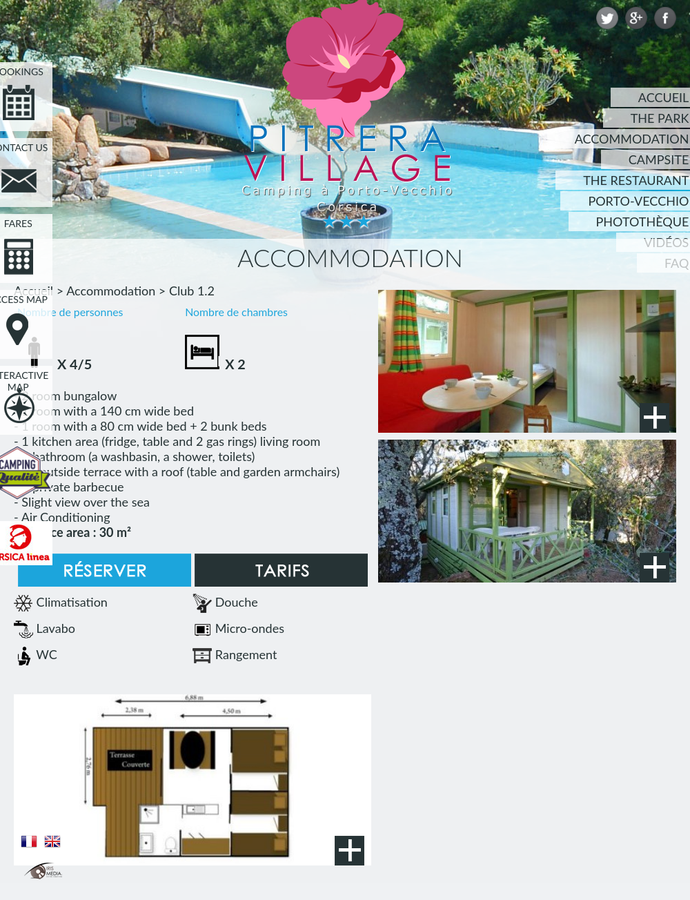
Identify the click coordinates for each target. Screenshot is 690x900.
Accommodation (110, 290)
